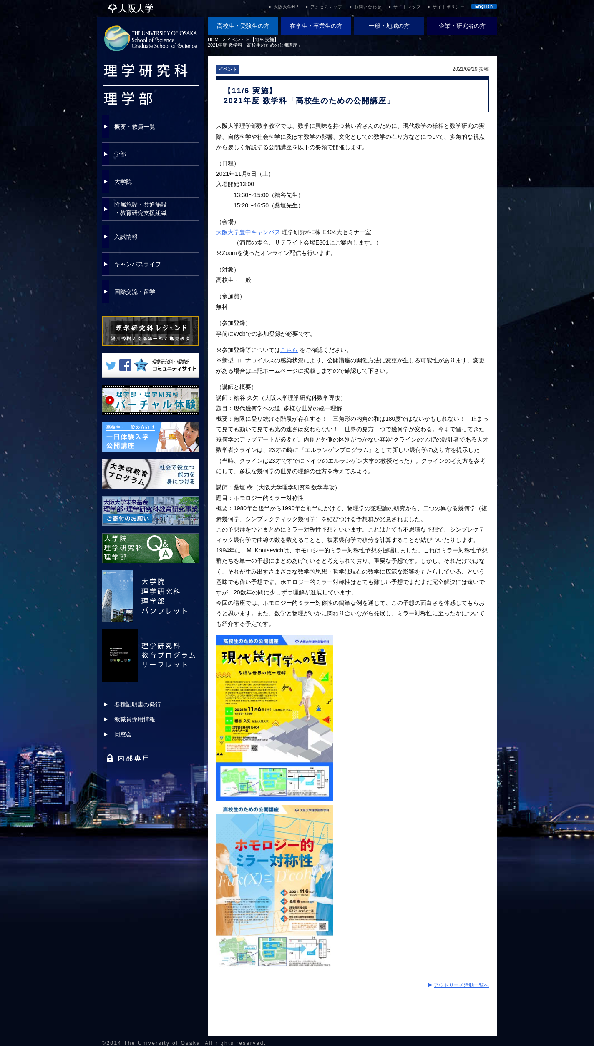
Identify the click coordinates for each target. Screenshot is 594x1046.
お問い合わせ (368, 7)
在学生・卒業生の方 (316, 25)
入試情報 (126, 236)
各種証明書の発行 (137, 704)
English (484, 6)
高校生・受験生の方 (243, 25)
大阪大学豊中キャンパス (248, 232)
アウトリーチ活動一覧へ (461, 985)
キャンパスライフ (137, 264)
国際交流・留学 (134, 291)
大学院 (123, 181)
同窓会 (123, 734)
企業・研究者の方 (462, 25)
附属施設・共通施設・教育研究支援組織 (140, 208)
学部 (120, 154)
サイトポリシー (449, 7)
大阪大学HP (286, 7)
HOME (214, 39)
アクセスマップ (326, 7)
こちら (289, 350)
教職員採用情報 (134, 719)
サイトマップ (407, 7)
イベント (236, 39)
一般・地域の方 (389, 25)
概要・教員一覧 (134, 126)
